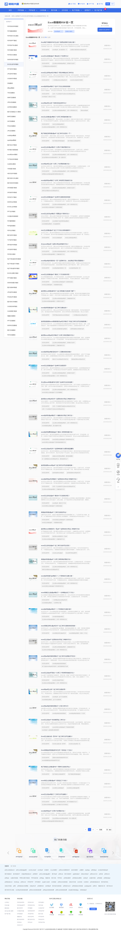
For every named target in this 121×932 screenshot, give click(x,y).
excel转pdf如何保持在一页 (59, 268)
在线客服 (93, 909)
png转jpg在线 (87, 886)
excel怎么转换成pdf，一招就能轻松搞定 (52, 284)
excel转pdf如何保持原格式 (59, 663)
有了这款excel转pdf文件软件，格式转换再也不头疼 (55, 666)
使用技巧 (18, 16)
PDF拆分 (60, 878)
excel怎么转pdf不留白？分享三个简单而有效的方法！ (58, 673)
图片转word (110, 886)
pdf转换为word (66, 886)
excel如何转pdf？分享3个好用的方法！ (53, 811)
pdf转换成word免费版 (22, 886)
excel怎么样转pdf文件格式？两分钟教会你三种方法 (57, 72)
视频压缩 (47, 878)
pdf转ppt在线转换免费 (48, 890)
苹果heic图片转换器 (25, 878)
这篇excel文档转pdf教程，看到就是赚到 (63, 456)
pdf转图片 (35, 874)
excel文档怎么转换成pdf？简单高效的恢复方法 (54, 442)
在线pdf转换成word (26, 874)
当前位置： (8, 16)
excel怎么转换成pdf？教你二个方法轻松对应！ (56, 274)
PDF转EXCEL (31, 905)
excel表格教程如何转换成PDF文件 (51, 760)
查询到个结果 (45, 37)
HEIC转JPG (31, 916)
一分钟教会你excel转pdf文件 (49, 66)
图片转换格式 (8, 874)
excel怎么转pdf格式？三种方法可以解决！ (54, 794)
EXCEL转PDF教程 (27, 16)
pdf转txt (95, 886)
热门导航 (72, 4)
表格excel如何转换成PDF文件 (60, 757)
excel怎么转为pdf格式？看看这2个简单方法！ (55, 213)
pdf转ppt (7, 878)
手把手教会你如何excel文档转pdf (61, 315)
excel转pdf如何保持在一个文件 (77, 713)
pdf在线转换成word (95, 882)
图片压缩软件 (67, 874)
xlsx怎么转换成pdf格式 (58, 124)
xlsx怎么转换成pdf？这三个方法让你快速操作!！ (56, 230)
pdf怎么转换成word (10, 870)
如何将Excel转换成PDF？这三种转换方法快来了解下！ (58, 291)
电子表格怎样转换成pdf (58, 140)
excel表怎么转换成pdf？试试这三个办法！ (54, 780)
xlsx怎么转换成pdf (57, 237)
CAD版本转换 (20, 911)
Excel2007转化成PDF (71, 553)
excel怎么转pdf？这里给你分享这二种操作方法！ (56, 639)
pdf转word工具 (94, 874)
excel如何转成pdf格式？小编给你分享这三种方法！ (57, 415)
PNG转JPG (41, 919)
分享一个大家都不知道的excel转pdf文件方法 (64, 406)
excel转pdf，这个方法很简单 (60, 696)
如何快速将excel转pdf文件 (73, 472)
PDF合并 (30, 922)
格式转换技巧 (16, 874)
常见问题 (7, 905)
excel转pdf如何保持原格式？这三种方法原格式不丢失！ (58, 656)
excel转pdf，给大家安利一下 (59, 31)
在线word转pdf (84, 874)
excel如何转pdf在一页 (74, 268)
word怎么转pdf (32, 870)
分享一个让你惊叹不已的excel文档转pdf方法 (64, 93)
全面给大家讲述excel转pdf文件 (69, 31)
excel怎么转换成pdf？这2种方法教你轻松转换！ (56, 197)
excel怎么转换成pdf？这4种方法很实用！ (54, 365)
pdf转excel (23, 882)
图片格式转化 (104, 882)
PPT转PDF (41, 916)
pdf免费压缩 (40, 886)
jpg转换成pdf (76, 874)
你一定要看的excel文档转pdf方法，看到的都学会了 (55, 459)
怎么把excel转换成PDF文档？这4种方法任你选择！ (57, 382)
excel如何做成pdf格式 (58, 616)
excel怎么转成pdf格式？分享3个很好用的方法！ (56, 147)
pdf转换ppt (94, 870)
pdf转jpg (42, 878)
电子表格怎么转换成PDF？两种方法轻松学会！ (56, 767)
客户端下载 (7, 913)
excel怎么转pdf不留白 (58, 680)
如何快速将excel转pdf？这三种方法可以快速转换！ (57, 465)
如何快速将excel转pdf (58, 472)
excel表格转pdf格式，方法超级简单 (51, 224)
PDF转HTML (41, 922)
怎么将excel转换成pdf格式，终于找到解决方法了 (65, 801)
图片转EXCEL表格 (9, 890)
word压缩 (79, 882)
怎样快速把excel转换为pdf (77, 328)
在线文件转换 (8, 886)
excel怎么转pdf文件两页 (76, 80)
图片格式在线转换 (56, 886)
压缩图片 (46, 870)
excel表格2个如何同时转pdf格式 (61, 221)
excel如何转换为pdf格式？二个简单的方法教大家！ (57, 576)
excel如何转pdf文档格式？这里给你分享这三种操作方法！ (59, 479)
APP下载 (90, 4)
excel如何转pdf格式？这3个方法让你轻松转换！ (56, 86)
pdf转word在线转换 (63, 882)
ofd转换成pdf (83, 890)
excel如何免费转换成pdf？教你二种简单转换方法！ (57, 432)
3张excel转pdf (84, 110)
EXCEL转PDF (45, 49)
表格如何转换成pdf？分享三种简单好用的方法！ (56, 559)
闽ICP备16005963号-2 (82, 929)
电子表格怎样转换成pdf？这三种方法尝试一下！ (56, 133)
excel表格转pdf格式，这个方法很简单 (51, 699)
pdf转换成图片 (67, 878)
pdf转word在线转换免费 (35, 890)
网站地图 (91, 929)
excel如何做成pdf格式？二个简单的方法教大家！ (56, 609)
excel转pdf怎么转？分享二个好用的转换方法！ (56, 164)
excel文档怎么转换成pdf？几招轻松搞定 (52, 207)
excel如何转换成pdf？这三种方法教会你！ (54, 307)
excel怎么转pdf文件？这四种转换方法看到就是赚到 (57, 448)
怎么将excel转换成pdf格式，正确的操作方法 (53, 254)
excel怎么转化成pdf (57, 553)
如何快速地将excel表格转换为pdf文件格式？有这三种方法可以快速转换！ (64, 321)
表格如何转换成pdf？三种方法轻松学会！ (54, 512)
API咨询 (81, 4)
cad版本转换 (92, 878)
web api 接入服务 (9, 911)
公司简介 (7, 902)
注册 (112, 4)
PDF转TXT (20, 925)
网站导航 (96, 929)
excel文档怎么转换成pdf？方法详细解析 (52, 392)
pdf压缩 (101, 874)
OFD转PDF (30, 882)
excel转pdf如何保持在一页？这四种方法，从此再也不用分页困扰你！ (63, 260)
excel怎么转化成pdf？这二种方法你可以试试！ (56, 545)
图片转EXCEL (31, 919)
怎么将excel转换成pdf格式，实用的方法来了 (64, 63)
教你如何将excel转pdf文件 (78, 359)
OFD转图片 (38, 882)
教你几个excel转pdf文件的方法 (60, 359)
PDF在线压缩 (34, 878)
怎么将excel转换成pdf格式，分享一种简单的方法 (65, 110)
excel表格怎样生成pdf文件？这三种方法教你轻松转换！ (58, 626)
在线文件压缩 (72, 882)
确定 (110, 829)
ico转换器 (53, 882)
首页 (10, 10)
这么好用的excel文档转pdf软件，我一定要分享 (54, 157)
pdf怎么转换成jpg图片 (21, 870)
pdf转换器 (99, 878)
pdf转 (14, 886)
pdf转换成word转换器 (77, 886)
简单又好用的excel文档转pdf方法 (50, 190)
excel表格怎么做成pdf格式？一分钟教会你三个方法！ (58, 592)
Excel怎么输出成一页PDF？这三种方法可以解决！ (57, 736)
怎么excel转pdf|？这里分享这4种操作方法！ (55, 244)
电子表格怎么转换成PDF (74, 140)
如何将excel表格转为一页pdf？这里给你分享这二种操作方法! (60, 529)
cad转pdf (85, 878)
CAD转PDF (41, 908)
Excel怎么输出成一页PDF (59, 743)
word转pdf (40, 870)
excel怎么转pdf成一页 (74, 743)
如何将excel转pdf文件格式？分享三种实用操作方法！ (58, 335)
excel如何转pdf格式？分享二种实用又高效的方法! (56, 180)
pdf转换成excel (8, 882)
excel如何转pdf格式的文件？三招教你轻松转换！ (56, 352)
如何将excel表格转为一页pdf (60, 536)
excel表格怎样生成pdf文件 (59, 633)
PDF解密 (30, 908)
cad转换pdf (48, 886)
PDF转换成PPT (21, 905)
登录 (107, 4)
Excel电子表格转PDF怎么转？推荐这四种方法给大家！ (58, 42)
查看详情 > (107, 45)
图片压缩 (53, 878)
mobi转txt (86, 882)
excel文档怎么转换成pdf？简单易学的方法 (63, 439)
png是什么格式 (46, 882)
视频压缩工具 (101, 886)
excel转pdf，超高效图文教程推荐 (50, 730)
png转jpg (87, 870)
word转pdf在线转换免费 (22, 890)
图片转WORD (20, 919)
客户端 (100, 4)
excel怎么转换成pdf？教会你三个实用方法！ (55, 56)
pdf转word (107, 874)
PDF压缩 (40, 905)
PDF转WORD (20, 902)
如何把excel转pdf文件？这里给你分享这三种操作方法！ (58, 399)
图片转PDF (20, 908)
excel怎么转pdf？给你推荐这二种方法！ (53, 720)
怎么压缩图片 (53, 870)
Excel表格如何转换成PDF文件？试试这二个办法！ (57, 750)
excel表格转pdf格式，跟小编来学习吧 (51, 425)
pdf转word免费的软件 (64, 870)
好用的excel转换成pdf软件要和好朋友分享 (52, 174)
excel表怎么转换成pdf (58, 788)
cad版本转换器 (14, 878)
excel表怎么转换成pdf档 (73, 788)
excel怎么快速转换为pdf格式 (60, 328)
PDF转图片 (41, 902)
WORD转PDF (31, 911)
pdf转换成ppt (107, 878)
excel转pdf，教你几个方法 (48, 96)
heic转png (16, 882)
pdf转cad (60, 874)
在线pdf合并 (33, 886)
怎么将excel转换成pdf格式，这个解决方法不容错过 (55, 804)
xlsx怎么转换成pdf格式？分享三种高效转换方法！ (57, 117)
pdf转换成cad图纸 (77, 878)
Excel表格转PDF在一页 (41, 16)
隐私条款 (7, 908)
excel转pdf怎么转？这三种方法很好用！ (53, 689)
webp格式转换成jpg (73, 890)
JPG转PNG (31, 913)
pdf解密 (82, 870)
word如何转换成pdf (103, 870)
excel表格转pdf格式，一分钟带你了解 (51, 602)
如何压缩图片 (74, 870)
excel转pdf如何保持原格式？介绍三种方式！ (55, 706)
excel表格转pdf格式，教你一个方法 (78, 633)
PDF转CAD (31, 902)
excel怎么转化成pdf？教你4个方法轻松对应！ (55, 495)
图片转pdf (54, 874)
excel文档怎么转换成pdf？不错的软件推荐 (63, 727)
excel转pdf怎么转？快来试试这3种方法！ (54, 103)
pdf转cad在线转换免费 (61, 890)
